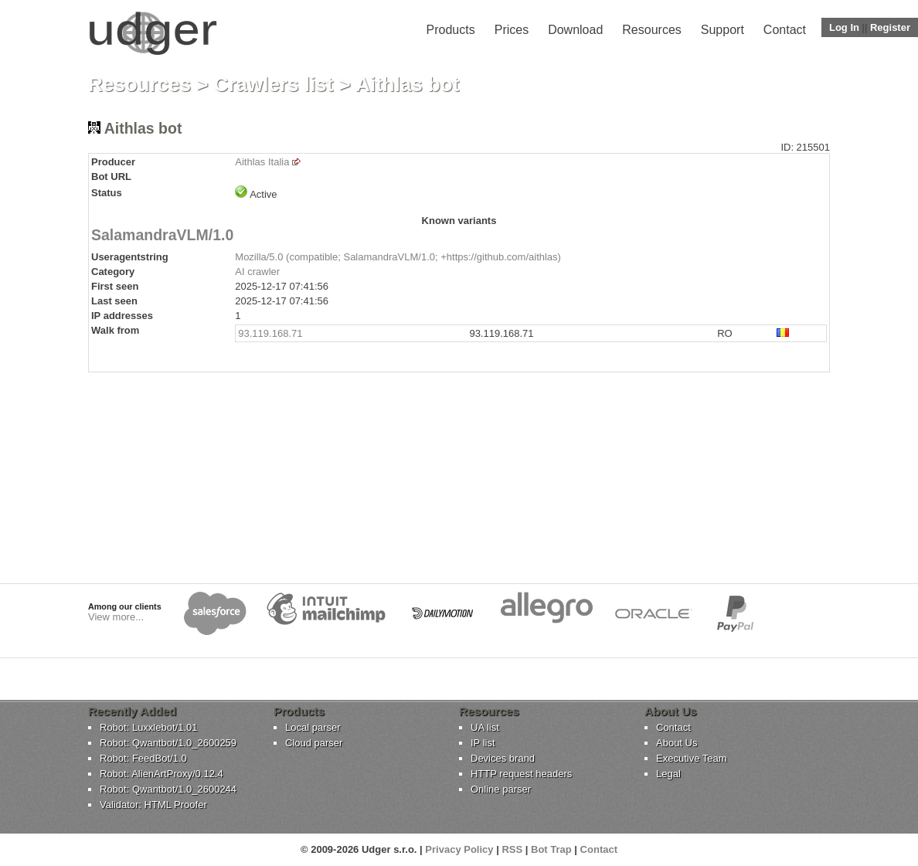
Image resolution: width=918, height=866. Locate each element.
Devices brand (503, 758)
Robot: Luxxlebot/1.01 (148, 727)
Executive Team (691, 758)
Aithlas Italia (262, 162)
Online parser (501, 789)
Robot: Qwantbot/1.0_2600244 (168, 789)
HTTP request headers (521, 773)
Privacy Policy (459, 849)
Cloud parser (313, 743)
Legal (668, 773)
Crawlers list (274, 84)
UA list (485, 727)
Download (575, 29)
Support (722, 29)
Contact (784, 29)
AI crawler (257, 271)
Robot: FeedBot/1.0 (143, 758)
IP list (483, 743)
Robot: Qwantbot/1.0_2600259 (168, 743)
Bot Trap (551, 849)
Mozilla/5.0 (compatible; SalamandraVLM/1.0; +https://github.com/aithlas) (398, 257)
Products (451, 29)
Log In (844, 27)
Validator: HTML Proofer (153, 804)
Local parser (313, 727)
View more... (116, 617)
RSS (512, 849)
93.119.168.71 (270, 333)
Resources (651, 29)
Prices (512, 29)
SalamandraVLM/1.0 (162, 234)
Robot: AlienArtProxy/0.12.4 (161, 773)
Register (890, 27)
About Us (676, 743)
